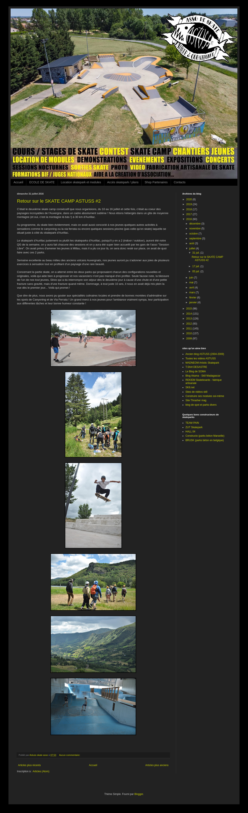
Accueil (18, 182)
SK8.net (190, 387)
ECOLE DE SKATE (42, 182)
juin (191, 277)
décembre (195, 223)
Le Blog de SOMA (195, 371)
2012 (189, 323)
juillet (192, 248)
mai (191, 282)
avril (192, 287)
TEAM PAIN (192, 422)
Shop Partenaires (156, 182)
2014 (189, 313)
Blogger (138, 794)
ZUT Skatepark (193, 427)
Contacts (179, 182)
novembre (195, 228)
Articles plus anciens (157, 765)
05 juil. (196, 271)
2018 (189, 209)
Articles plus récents (29, 765)
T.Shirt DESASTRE (196, 367)
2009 (189, 338)
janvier (193, 302)
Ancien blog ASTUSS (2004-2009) (204, 354)
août (192, 243)
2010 (189, 333)
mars (192, 292)
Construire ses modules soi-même (204, 396)
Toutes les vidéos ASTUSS (200, 358)
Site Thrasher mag (195, 400)
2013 (189, 318)
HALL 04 (190, 431)
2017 (189, 214)
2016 (189, 219)
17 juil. (196, 266)
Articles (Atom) (41, 771)
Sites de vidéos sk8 (196, 391)
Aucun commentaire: (70, 755)
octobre (193, 233)
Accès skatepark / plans (123, 182)
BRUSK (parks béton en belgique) (204, 440)
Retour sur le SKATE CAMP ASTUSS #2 (59, 201)
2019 (189, 204)
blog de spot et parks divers (201, 404)
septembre (195, 238)
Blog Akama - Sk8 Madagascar (202, 375)
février (193, 297)
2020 (189, 199)
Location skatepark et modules (81, 182)
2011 (189, 328)
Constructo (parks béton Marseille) (204, 435)
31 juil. (196, 252)
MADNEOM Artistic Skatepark (202, 362)
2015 (189, 308)
